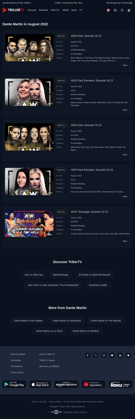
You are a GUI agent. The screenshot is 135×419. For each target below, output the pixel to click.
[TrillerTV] (13, 10)
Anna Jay (74, 192)
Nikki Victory (108, 192)
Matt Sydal (75, 147)
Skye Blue (114, 234)
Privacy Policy (55, 402)
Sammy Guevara (92, 234)
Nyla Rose (75, 105)
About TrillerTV (47, 354)
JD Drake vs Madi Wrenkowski (94, 274)
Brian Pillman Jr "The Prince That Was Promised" (91, 58)
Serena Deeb (84, 192)
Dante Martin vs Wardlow (86, 331)
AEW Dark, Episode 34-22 (86, 125)
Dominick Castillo (98, 285)
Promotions (17, 366)
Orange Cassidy (77, 234)
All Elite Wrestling (78, 50)
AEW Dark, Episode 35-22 (86, 35)
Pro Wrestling (76, 54)
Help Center (17, 372)
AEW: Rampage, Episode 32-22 (89, 211)
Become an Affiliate (49, 366)
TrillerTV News (47, 360)
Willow (65, 10)
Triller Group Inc (80, 412)
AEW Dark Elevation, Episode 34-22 (92, 169)
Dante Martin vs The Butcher (106, 320)
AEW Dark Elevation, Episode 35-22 (92, 80)
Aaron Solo (104, 147)
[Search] (122, 10)
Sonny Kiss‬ (104, 234)
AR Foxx (111, 61)
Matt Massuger (60, 274)
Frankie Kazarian (90, 102)
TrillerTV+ (55, 10)
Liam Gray (85, 147)
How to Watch (18, 354)
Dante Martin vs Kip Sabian (28, 320)
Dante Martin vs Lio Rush (49, 331)
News (74, 10)
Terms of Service (39, 402)
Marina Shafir (76, 102)
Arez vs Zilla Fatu (34, 274)
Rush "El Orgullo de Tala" (117, 102)
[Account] (129, 10)
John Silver (94, 147)
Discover (32, 10)
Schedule (43, 10)
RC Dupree (118, 192)
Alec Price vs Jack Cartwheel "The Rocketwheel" (53, 285)
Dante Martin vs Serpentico (67, 320)
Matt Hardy (101, 102)
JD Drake (103, 61)
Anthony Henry (118, 58)
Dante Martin (96, 192)
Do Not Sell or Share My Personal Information (83, 402)
